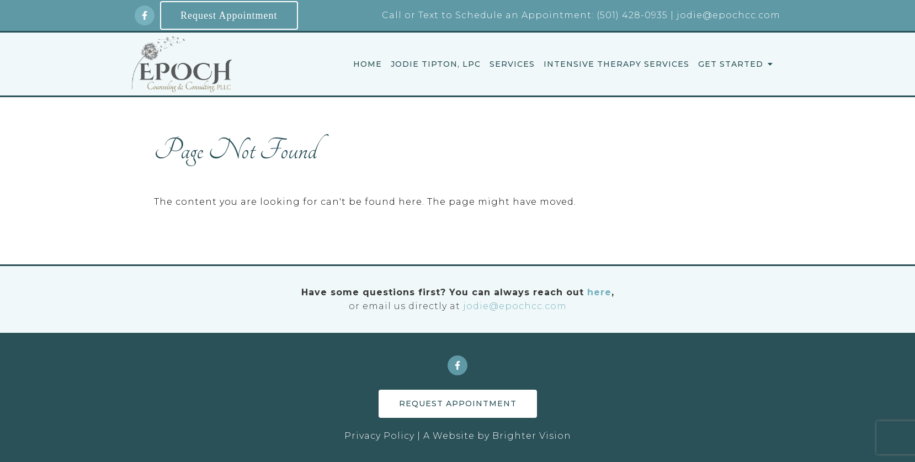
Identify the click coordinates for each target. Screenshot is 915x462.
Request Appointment (229, 15)
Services (512, 64)
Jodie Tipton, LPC (436, 64)
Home (367, 64)
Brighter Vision (531, 436)
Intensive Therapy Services (616, 64)
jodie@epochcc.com (515, 306)
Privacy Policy (379, 436)
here (599, 292)
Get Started (730, 64)
